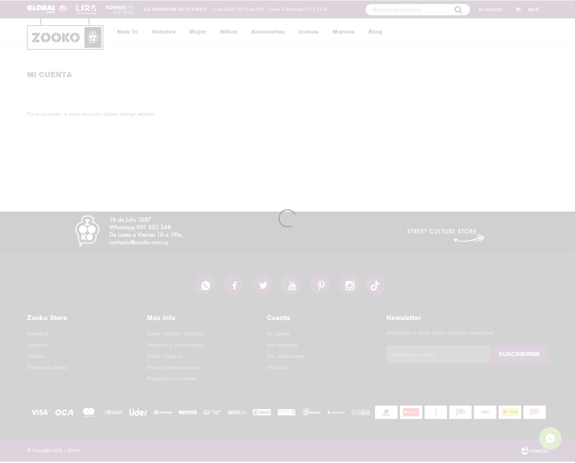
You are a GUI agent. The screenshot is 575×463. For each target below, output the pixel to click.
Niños (229, 31)
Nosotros (38, 335)
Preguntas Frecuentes (172, 380)
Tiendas (36, 357)
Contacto (37, 346)
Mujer (198, 31)
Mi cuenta (278, 335)
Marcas (343, 31)
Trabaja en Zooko (47, 368)
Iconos (308, 31)
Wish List (277, 368)
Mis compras (282, 346)
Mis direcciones (285, 357)
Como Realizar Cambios (175, 335)
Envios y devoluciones (173, 368)
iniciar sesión (137, 114)
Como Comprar (165, 357)
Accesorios (268, 31)
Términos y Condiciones (175, 346)
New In (127, 31)
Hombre (163, 31)
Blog (375, 31)
